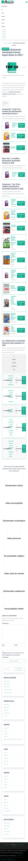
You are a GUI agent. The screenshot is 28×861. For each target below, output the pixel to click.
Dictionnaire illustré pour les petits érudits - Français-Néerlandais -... (13, 301)
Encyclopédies (9, 43)
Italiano (4, 36)
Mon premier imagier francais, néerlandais (13, 329)
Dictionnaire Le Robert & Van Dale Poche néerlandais (13, 202)
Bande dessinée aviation (7, 684)
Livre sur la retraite (6, 761)
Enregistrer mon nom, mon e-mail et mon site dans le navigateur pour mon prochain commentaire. (13, 655)
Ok (17, 855)
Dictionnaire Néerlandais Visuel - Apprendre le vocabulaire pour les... (13, 316)
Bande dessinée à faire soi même (8, 689)
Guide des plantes (6, 802)
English (4, 31)
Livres (2, 13)
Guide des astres (6, 805)
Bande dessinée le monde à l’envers (8, 692)
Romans (3, 16)
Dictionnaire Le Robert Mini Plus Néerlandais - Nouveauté (13, 214)
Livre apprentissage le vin (7, 713)
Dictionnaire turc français (7, 831)
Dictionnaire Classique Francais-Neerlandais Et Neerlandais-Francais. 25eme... (13, 258)
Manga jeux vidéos (6, 779)
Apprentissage (4, 6)
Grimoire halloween (6, 808)
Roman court (5, 730)
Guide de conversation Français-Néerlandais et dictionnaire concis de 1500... (13, 241)
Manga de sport (6, 784)
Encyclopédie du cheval (6, 825)
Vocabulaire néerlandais (13, 147)
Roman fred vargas (6, 728)
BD (1, 9)
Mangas (3, 19)
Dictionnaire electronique (7, 823)
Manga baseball (6, 776)
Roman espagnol (6, 733)
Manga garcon (5, 787)
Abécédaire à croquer (6, 707)
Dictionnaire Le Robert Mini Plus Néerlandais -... (13, 136)
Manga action (5, 781)
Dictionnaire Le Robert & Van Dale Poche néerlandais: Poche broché (13, 273)
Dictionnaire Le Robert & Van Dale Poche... (14, 125)
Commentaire (5, 623)
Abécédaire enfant (6, 710)
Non (21, 855)
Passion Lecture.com (7, 845)
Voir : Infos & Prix (21, 125)
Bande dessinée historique (7, 681)
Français (3, 26)
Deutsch (4, 38)
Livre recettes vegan (6, 758)
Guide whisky (5, 799)
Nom (3, 645)
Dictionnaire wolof (6, 828)
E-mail (16, 645)
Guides (2, 23)
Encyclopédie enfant (6, 834)
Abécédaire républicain (6, 704)
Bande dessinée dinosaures (7, 686)
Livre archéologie (6, 755)
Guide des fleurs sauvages (7, 810)
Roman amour (5, 736)
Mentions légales (20, 845)
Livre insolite (5, 752)
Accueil (4, 43)
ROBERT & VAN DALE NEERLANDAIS (13, 287)
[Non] (14, 859)
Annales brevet (5, 715)
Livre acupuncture (6, 764)
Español (4, 33)
